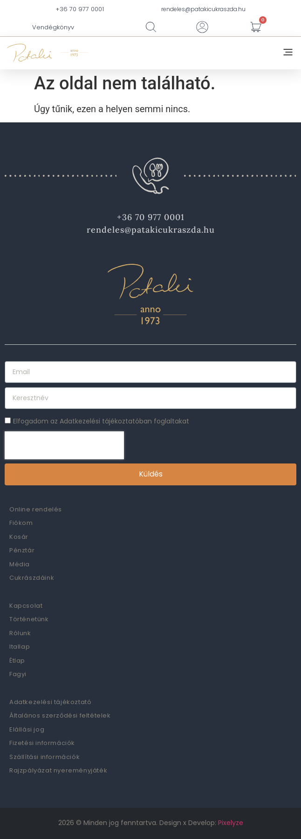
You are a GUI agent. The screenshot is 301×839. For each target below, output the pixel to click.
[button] (288, 53)
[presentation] (64, 445)
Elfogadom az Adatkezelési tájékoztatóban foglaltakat (101, 421)
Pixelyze (230, 822)
